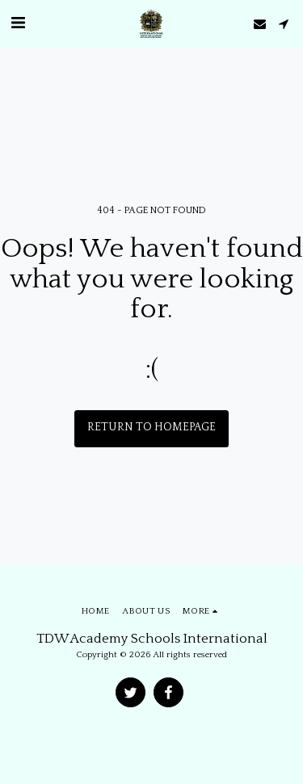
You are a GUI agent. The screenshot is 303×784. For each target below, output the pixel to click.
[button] (18, 23)
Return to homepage (151, 427)
